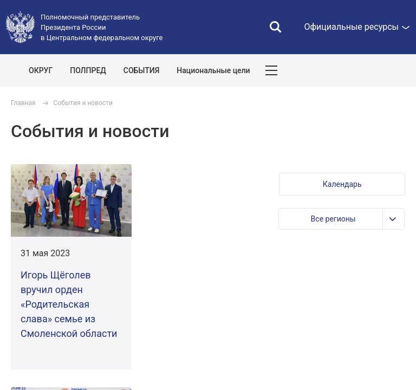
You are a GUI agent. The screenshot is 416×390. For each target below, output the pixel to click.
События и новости (83, 103)
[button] (342, 184)
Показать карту (375, 70)
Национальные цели (213, 70)
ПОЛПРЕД (88, 70)
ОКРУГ (41, 70)
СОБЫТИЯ (141, 70)
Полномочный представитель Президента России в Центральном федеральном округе (101, 27)
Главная (23, 103)
